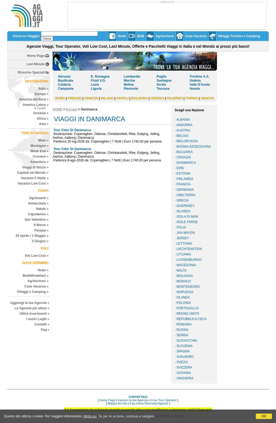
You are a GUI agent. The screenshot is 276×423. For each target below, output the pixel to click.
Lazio (95, 84)
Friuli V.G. (98, 80)
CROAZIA (184, 157)
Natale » (42, 209)
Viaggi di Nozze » (35, 167)
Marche (129, 80)
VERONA (157, 98)
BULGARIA (185, 152)
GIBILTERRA (186, 195)
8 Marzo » (41, 225)
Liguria (96, 89)
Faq (132, 403)
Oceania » (41, 113)
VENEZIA (91, 98)
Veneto (194, 89)
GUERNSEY (186, 206)
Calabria (64, 84)
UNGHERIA (185, 378)
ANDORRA (184, 125)
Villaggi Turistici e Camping (239, 36)
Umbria (195, 80)
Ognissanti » (39, 198)
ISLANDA (183, 211)
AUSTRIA (183, 130)
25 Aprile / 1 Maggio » (32, 236)
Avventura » (39, 162)
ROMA (60, 98)
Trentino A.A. (199, 76)
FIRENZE (74, 98)
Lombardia (132, 76)
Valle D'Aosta (199, 84)
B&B (140, 36)
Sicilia (161, 84)
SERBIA (182, 335)
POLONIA (184, 303)
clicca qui (89, 416)
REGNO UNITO (188, 313)
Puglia (161, 76)
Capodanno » (38, 214)
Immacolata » (38, 203)
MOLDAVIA (185, 276)
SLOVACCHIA (187, 340)
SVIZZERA (184, 367)
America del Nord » (34, 99)
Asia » (44, 124)
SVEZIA (182, 362)
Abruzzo (64, 76)
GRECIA (183, 200)
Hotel (122, 36)
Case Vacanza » (37, 286)
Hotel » (43, 270)
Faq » (45, 330)
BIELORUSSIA (187, 141)
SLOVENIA (185, 346)
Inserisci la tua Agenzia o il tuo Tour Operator (147, 400)
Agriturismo (165, 36)
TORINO (191, 98)
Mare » (43, 140)
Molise (129, 84)
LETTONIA (184, 243)
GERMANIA (185, 190)
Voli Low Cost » (37, 256)
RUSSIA (183, 330)
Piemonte (131, 89)
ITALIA (181, 227)
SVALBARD (185, 357)
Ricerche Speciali (31, 72)
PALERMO (175, 98)
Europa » (42, 94)
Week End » (39, 151)
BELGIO (183, 136)
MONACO (184, 281)
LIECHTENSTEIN (189, 249)
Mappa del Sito (117, 403)
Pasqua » (41, 230)
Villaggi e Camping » (33, 292)
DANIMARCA (186, 163)
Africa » (43, 118)
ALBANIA (183, 120)
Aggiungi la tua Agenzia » (29, 303)
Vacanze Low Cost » (33, 183)
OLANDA (183, 297)
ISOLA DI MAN (187, 217)
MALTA (182, 270)
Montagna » (39, 146)
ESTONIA (184, 173)
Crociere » (41, 156)
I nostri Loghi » (37, 319)
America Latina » (36, 106)
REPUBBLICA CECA (192, 319)
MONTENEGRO (188, 287)
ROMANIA (184, 324)
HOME (57, 109)
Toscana (163, 89)
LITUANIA (184, 254)
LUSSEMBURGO (189, 260)
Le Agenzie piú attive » (32, 308)
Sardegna (164, 80)
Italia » (44, 89)
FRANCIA (184, 184)
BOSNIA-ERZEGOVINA (194, 146)
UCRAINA (184, 373)
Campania (65, 89)
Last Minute (35, 64)
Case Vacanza (195, 36)
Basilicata (65, 80)
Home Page (35, 56)
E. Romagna (100, 76)
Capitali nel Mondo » (33, 173)
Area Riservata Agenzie (152, 403)
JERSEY (183, 238)
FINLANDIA (185, 179)
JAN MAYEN (186, 233)
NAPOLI (122, 98)
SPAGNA (183, 351)
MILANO (107, 98)
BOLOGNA (139, 98)
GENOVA (207, 98)
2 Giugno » (40, 241)
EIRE (180, 168)
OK (263, 416)
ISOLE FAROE (187, 222)
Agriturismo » (38, 281)
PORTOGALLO (188, 308)
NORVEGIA (185, 292)
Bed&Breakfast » (36, 276)
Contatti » (41, 324)
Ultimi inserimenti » (34, 313)
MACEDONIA (186, 265)
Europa (71, 109)
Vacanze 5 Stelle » (35, 178)
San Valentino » (37, 219)
